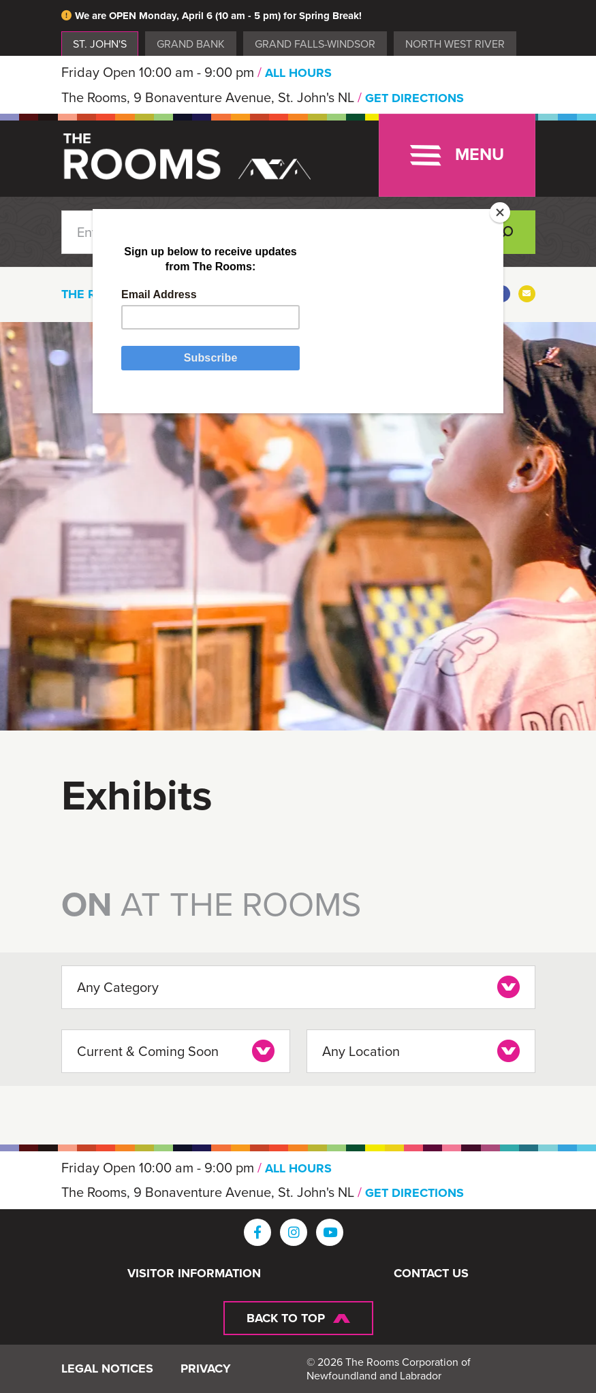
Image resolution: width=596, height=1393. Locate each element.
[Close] (500, 212)
